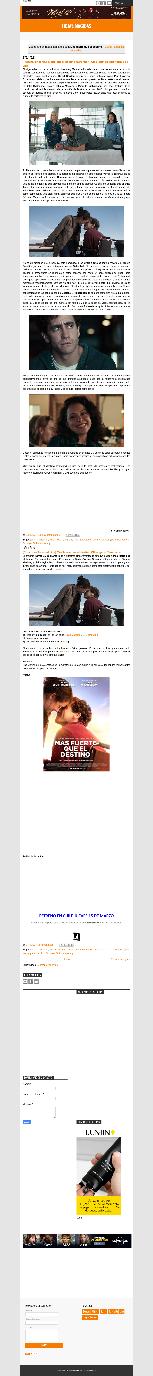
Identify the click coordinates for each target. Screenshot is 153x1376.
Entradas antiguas (120, 959)
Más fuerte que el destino (87, 539)
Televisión (113, 1311)
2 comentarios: (46, 945)
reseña (125, 539)
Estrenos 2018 (98, 949)
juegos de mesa (90, 1317)
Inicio (67, 959)
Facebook (103, 3)
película (106, 539)
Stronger (27, 543)
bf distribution (41, 539)
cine (52, 539)
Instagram (98, 3)
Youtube (109, 3)
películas (116, 539)
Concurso (60, 949)
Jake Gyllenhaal (63, 539)
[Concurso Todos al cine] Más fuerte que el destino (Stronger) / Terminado (72, 552)
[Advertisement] (45, 1009)
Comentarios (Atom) (48, 965)
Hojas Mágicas (76, 25)
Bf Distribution (90, 635)
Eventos (86, 1311)
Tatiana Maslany (41, 543)
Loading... (76, 813)
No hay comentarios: (49, 535)
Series (104, 1311)
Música (95, 1311)
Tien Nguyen (90, 1370)
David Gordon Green (78, 949)
